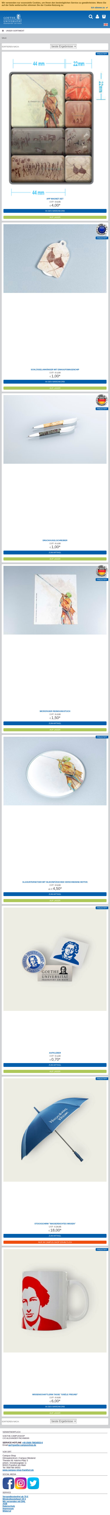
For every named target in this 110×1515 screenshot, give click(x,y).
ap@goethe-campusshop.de (22, 1445)
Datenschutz (9, 1506)
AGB (5, 1504)
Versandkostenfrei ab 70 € (15, 1496)
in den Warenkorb (55, 211)
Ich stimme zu (99, 7)
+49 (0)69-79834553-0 (32, 1442)
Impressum (8, 1508)
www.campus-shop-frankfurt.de (18, 1470)
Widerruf (7, 1511)
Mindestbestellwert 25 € (14, 1499)
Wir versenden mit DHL (14, 1501)
